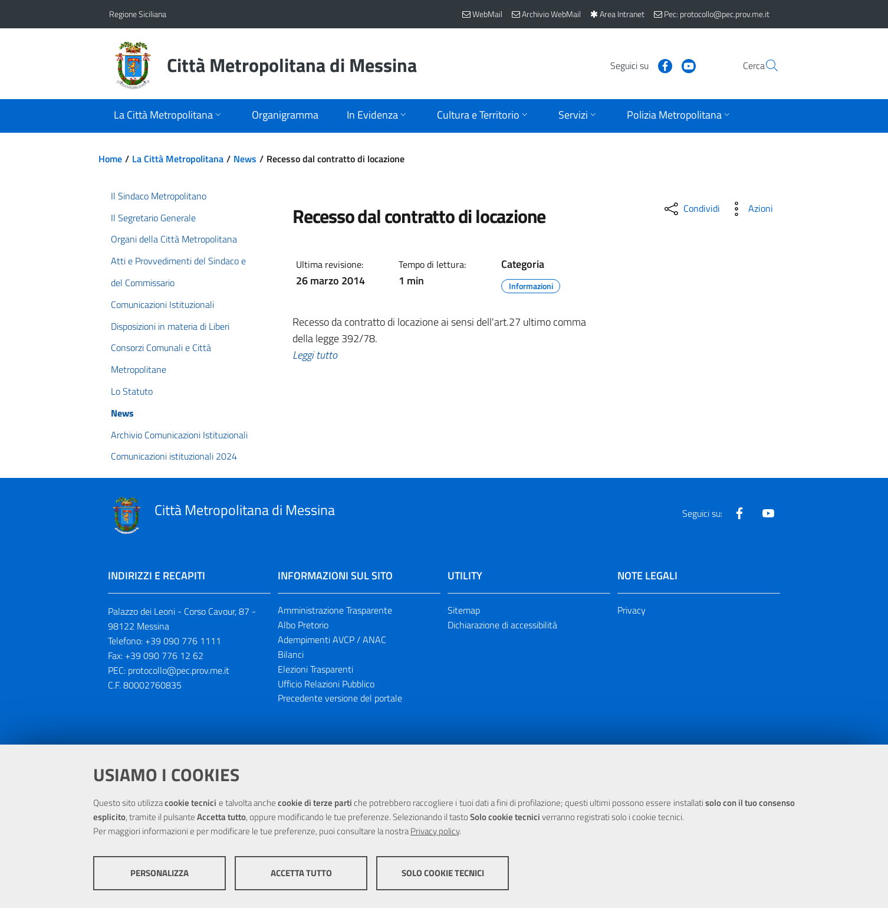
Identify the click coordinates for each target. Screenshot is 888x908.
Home (110, 159)
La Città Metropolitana (177, 159)
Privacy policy (434, 831)
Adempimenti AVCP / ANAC (332, 639)
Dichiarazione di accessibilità (502, 625)
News (244, 159)
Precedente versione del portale (340, 698)
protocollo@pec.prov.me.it (178, 670)
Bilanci (291, 654)
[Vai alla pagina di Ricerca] (765, 65)
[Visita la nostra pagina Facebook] (637, 65)
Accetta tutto (301, 873)
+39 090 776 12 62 (164, 655)
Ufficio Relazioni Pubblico (326, 684)
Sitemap (464, 610)
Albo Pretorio (303, 625)
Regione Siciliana (137, 14)
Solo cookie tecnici (443, 873)
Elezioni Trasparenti (315, 669)
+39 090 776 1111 (183, 641)
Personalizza (159, 873)
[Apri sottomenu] (169, 116)
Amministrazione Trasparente (335, 610)
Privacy (631, 610)
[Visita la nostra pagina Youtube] (660, 65)
